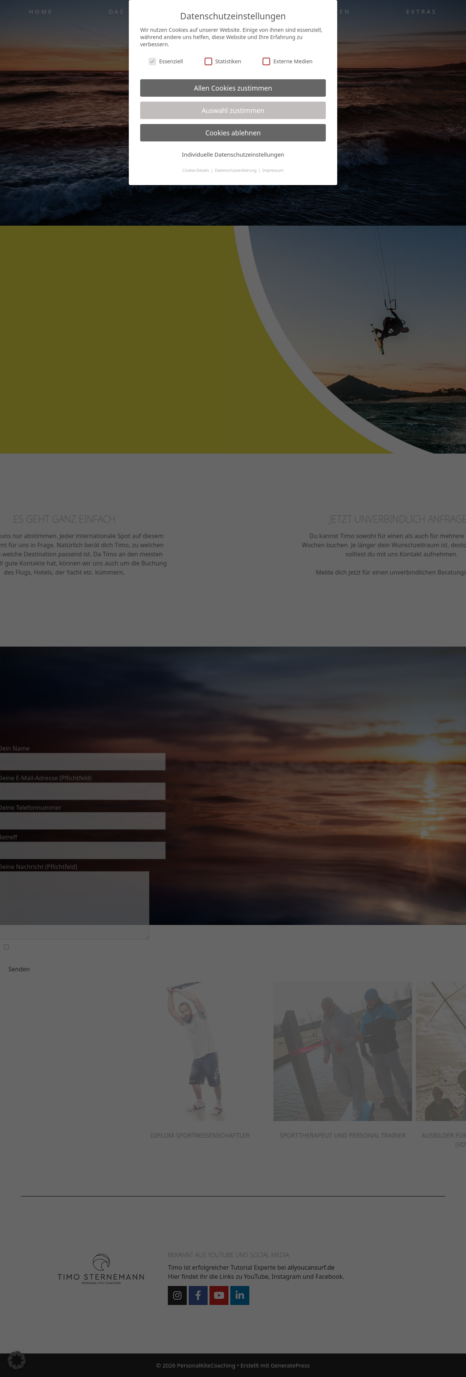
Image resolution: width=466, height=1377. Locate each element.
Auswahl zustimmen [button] (233, 110)
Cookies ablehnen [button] (233, 132)
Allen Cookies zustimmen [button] (233, 88)
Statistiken (223, 61)
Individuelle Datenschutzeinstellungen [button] (233, 154)
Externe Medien (287, 61)
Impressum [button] (272, 170)
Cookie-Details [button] (196, 170)
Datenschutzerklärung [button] (236, 170)
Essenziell (166, 61)
